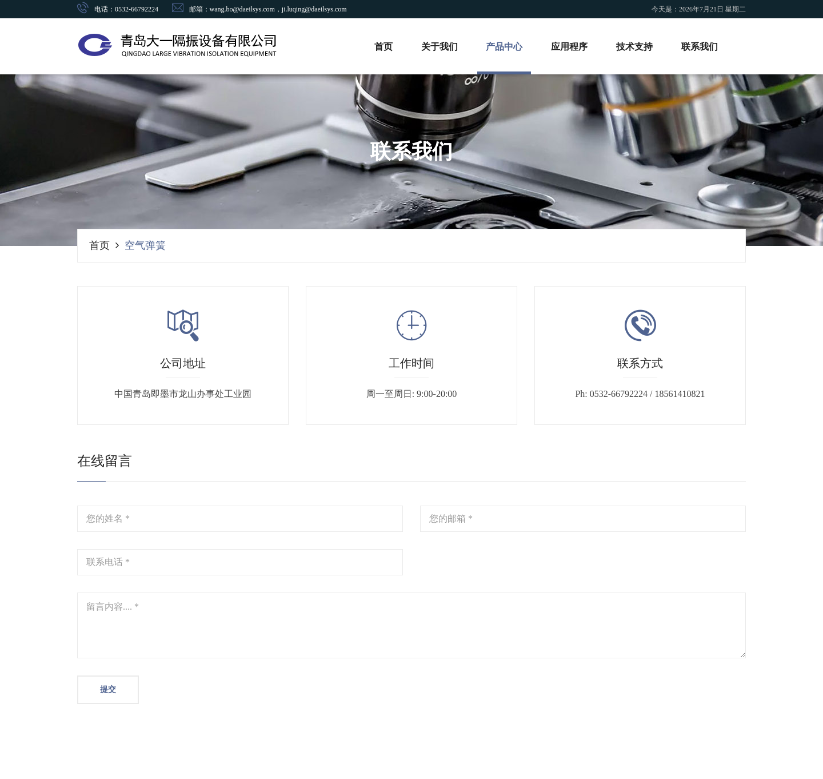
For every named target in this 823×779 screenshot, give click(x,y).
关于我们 (439, 46)
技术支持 (635, 46)
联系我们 (700, 46)
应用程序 (570, 46)
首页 (383, 46)
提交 (108, 689)
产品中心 (504, 46)
